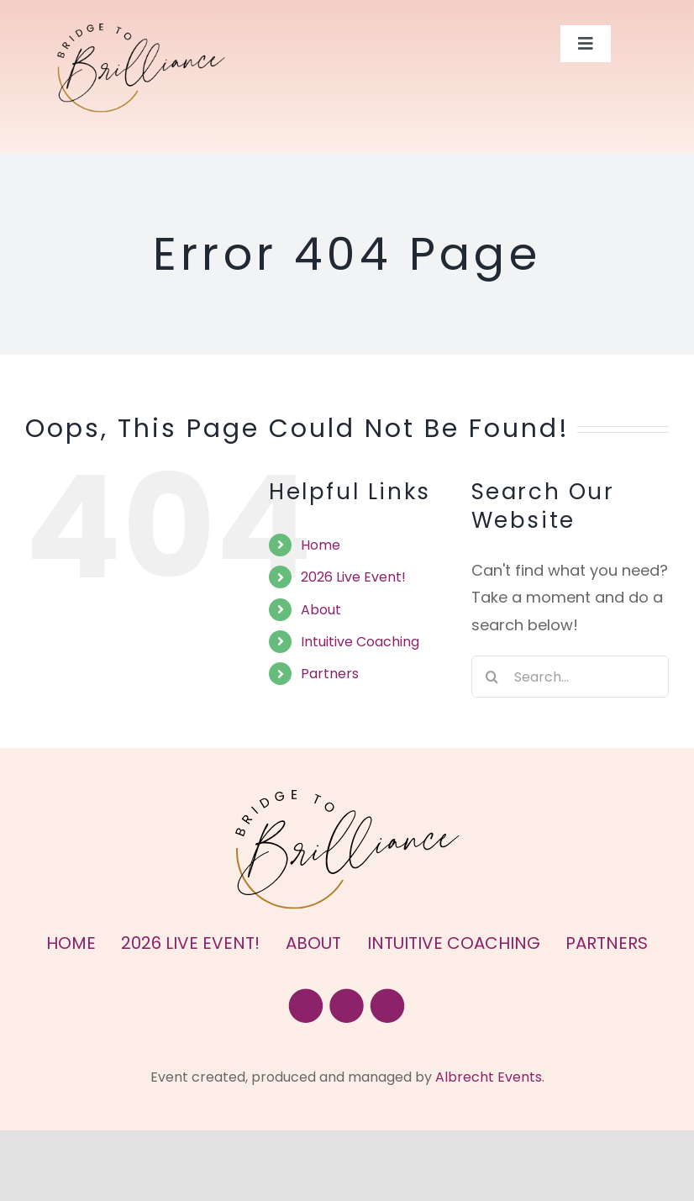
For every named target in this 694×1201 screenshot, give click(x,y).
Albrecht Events (488, 1077)
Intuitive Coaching (360, 641)
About (321, 609)
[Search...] (570, 677)
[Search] (492, 677)
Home (320, 545)
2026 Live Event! (353, 577)
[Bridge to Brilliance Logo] (141, 30)
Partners (330, 673)
